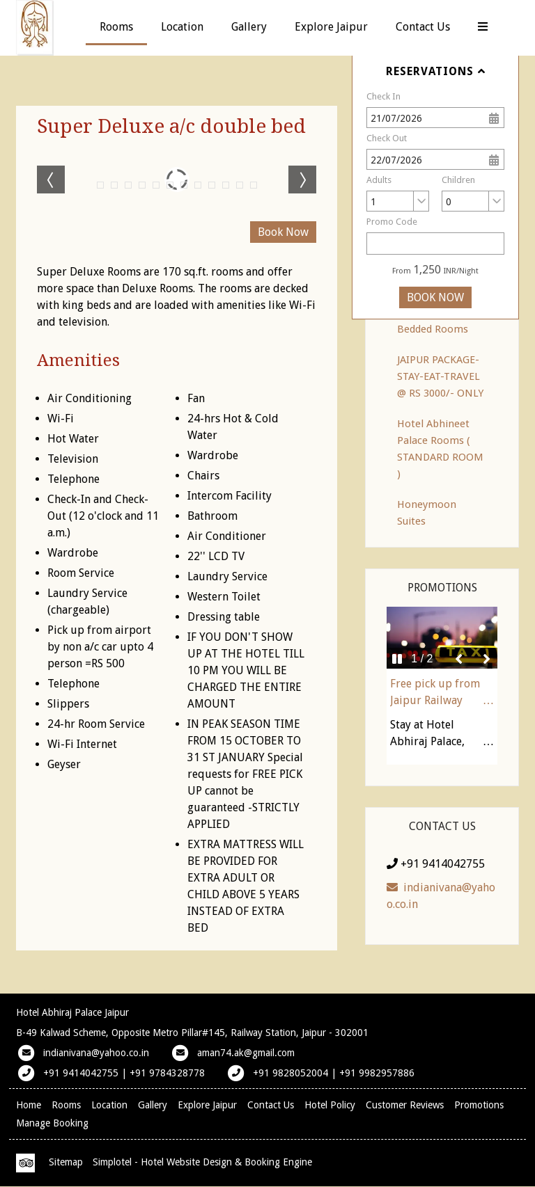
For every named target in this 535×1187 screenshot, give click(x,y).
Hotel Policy (329, 1104)
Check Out (386, 138)
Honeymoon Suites (426, 512)
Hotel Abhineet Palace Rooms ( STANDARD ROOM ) (440, 448)
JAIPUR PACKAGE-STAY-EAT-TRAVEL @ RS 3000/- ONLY (440, 376)
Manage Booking (52, 1123)
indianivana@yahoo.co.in (441, 896)
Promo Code (391, 221)
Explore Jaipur (331, 26)
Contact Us (423, 26)
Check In (383, 96)
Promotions (479, 1104)
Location (182, 26)
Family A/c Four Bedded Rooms (434, 320)
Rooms (116, 26)
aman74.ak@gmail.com (246, 1052)
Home (28, 1104)
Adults (378, 180)
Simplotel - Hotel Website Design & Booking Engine (202, 1162)
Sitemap (66, 1162)
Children (458, 180)
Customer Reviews (405, 1104)
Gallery (249, 26)
